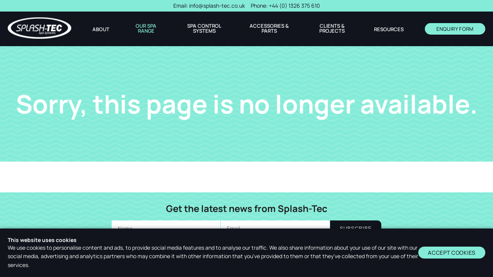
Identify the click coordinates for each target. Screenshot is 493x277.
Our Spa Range (146, 28)
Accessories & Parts (269, 28)
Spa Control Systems (204, 28)
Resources (389, 29)
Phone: (285, 5)
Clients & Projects (332, 28)
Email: (209, 5)
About (100, 29)
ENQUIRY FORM (455, 28)
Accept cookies (452, 252)
